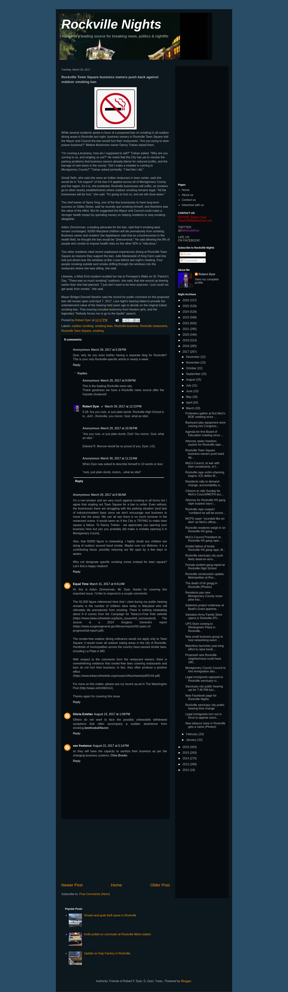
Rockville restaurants (154, 326)
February (192, 734)
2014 (186, 758)
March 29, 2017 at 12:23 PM (123, 406)
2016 (186, 747)
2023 (186, 317)
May (189, 396)
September (193, 373)
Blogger (186, 981)
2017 (186, 351)
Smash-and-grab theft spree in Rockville (110, 915)
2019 (186, 340)
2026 (186, 300)
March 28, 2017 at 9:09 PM (118, 380)
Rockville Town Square (76, 330)
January (191, 739)
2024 (186, 311)
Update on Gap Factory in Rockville (107, 953)
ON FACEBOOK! (189, 240)
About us (187, 194)
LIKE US (183, 237)
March (190, 408)
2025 (186, 306)
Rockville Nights (111, 24)
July (189, 385)
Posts (185, 254)
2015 (186, 752)
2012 (186, 769)
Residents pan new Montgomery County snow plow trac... (203, 596)
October (191, 368)
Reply (76, 364)
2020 (186, 334)
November (193, 362)
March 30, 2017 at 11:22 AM (118, 458)
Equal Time (81, 584)
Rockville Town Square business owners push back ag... (204, 454)
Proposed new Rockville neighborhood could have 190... (203, 658)
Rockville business (126, 326)
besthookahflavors (97, 727)
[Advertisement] (115, 850)
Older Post (160, 885)
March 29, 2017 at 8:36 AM (108, 494)
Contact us (189, 199)
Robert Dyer (90, 406)
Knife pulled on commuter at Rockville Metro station (117, 934)
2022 (186, 323)
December (193, 356)
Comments (189, 260)
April (189, 402)
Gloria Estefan (83, 714)
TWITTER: (185, 227)
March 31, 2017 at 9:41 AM (107, 584)
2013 (186, 764)
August (191, 379)
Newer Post (72, 885)
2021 (186, 328)
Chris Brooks (119, 755)
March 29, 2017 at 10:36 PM (118, 428)
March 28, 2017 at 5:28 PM (108, 349)
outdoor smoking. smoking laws (92, 326)
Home (116, 885)
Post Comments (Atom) (94, 894)
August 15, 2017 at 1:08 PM (112, 714)
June (189, 391)
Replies (82, 373)
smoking (98, 330)
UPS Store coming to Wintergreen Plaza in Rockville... (200, 627)
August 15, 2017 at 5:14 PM (111, 745)
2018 (186, 346)
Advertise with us (193, 205)
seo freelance (82, 745)
